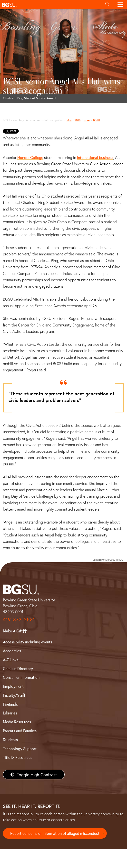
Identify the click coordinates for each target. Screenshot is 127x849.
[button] (50, 5)
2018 (77, 120)
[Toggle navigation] (120, 4)
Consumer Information (21, 677)
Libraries (10, 712)
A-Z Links (10, 659)
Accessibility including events (27, 641)
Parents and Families (20, 730)
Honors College (30, 157)
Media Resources (17, 721)
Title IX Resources (17, 757)
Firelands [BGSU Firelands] (10, 704)
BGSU (96, 120)
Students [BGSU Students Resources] (10, 739)
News (87, 120)
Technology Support (20, 748)
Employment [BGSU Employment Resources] (13, 686)
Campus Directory (18, 668)
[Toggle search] (107, 4)
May (69, 120)
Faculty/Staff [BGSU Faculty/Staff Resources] (14, 695)
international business (95, 157)
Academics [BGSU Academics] (12, 650)
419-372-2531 (19, 619)
